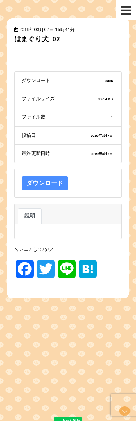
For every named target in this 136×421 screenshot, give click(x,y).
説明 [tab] (30, 216)
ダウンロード (44, 183)
